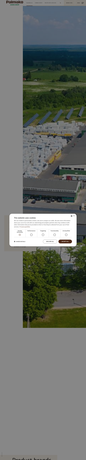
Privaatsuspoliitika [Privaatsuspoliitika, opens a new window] (24, 227)
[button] (19, 241)
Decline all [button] (50, 241)
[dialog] (43, 230)
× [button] (73, 216)
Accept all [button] (65, 241)
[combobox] (71, 216)
